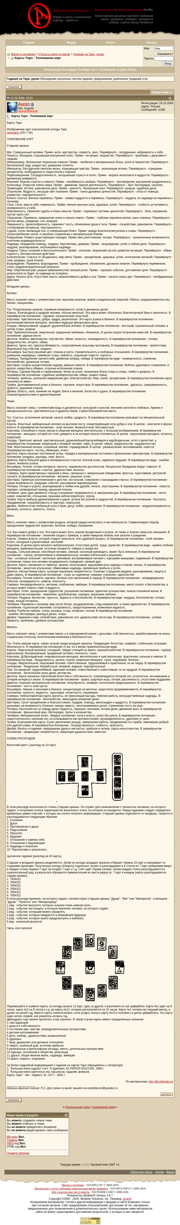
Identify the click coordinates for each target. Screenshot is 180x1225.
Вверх (170, 1172)
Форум (71, 42)
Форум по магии (105, 9)
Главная (29, 42)
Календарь (69, 69)
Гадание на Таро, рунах (88, 54)
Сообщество (88, 69)
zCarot (127, 1198)
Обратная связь (141, 1172)
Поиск (132, 69)
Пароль (149, 58)
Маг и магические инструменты (70, 1192)
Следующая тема (103, 1107)
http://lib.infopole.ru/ (161, 1081)
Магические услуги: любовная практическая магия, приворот (71, 1188)
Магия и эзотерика (23, 54)
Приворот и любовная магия (71, 10)
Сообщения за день (113, 69)
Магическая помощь (130, 9)
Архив (159, 1172)
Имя (146, 48)
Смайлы (12, 1140)
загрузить (13, 132)
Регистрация (52, 69)
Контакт (152, 42)
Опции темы (160, 92)
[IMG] (10, 1143)
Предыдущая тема (77, 1107)
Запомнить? (163, 54)
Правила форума (18, 1153)
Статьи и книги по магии (54, 54)
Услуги (110, 42)
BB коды (12, 1136)
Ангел (24, 104)
